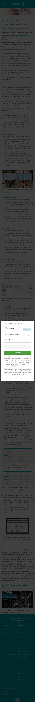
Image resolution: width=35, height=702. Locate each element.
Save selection (17, 347)
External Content (14, 334)
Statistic (11, 340)
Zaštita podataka (14, 378)
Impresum (22, 378)
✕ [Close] (31, 324)
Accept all (17, 353)
